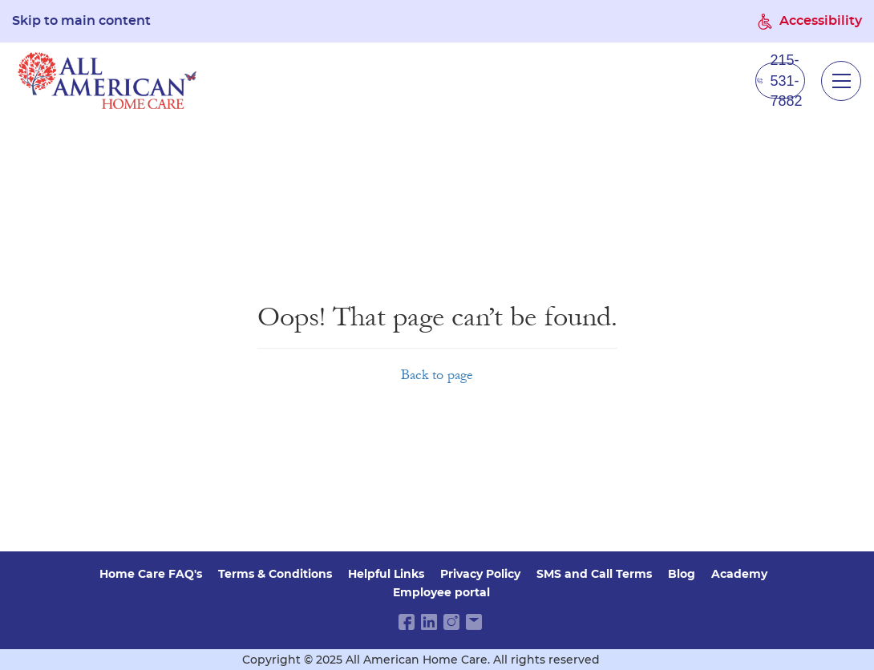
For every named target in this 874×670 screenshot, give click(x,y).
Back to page (437, 374)
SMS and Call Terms (594, 574)
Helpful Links (386, 574)
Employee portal (441, 592)
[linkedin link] (429, 622)
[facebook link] (407, 622)
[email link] (474, 622)
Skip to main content (81, 20)
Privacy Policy (480, 574)
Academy (739, 574)
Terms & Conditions (275, 574)
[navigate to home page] (107, 80)
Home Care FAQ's (150, 574)
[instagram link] (451, 622)
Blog (681, 574)
